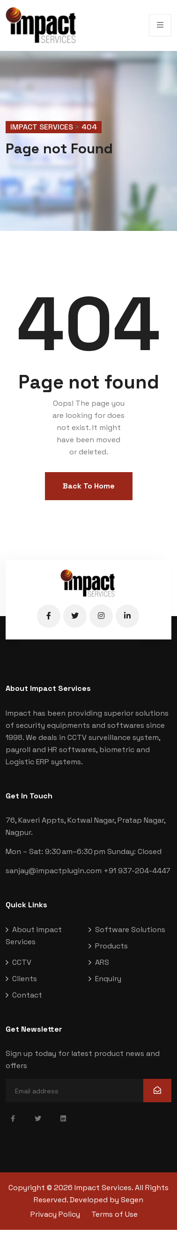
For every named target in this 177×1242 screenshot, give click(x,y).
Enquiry (108, 979)
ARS (102, 962)
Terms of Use (114, 1214)
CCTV (21, 962)
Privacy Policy (55, 1214)
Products (111, 946)
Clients (24, 979)
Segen (132, 1200)
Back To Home (89, 486)
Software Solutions (130, 929)
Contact (27, 995)
